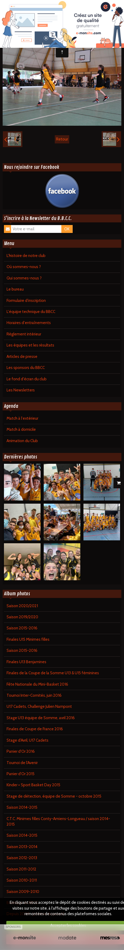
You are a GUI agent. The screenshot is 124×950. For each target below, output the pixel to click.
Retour (62, 139)
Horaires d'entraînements (29, 322)
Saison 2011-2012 (21, 869)
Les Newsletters (21, 390)
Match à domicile (21, 429)
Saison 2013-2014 (22, 846)
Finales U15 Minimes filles (28, 639)
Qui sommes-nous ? (24, 278)
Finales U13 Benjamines (26, 661)
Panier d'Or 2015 (20, 773)
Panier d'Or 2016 (21, 751)
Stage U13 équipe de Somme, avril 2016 (41, 717)
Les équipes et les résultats (30, 345)
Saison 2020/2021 (22, 605)
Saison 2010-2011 (22, 880)
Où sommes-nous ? (24, 266)
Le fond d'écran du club (27, 379)
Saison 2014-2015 (22, 807)
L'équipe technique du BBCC (31, 311)
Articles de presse (22, 356)
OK (67, 229)
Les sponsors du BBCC (26, 367)
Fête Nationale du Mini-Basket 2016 (37, 684)
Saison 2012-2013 (22, 857)
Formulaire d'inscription (26, 300)
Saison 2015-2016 (22, 628)
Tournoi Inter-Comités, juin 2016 (34, 695)
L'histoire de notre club (26, 255)
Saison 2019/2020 (22, 617)
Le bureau (15, 289)
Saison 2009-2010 (23, 891)
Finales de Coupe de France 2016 (35, 729)
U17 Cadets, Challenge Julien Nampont (39, 706)
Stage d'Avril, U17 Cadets (27, 740)
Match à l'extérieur (22, 418)
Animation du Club (22, 440)
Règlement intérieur (24, 334)
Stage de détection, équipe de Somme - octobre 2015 (54, 796)
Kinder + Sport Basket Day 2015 (33, 785)
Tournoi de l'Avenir (22, 762)
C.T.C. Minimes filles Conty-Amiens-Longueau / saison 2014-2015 (58, 821)
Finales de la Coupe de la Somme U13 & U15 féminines (53, 673)
